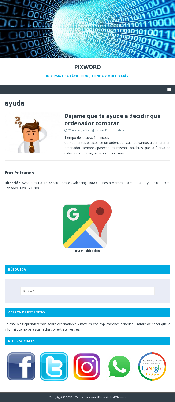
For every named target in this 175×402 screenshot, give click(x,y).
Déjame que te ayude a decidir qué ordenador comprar (112, 119)
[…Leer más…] (117, 153)
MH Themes (118, 397)
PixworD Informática (110, 130)
